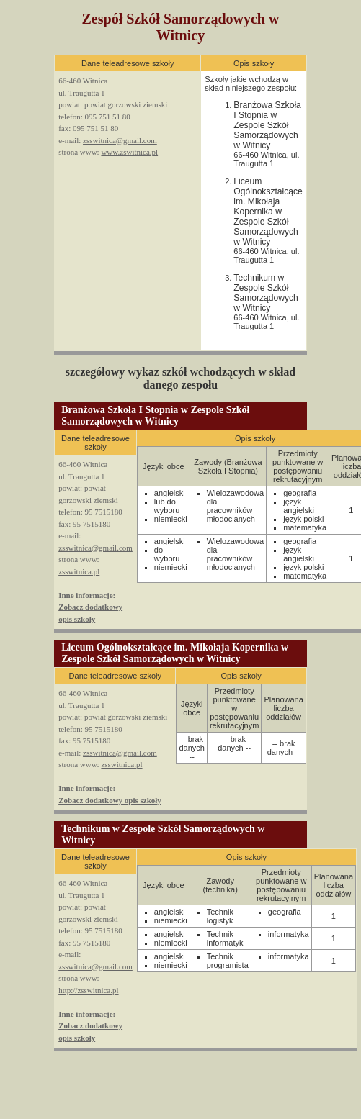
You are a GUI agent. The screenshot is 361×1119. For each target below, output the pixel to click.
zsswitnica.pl (78, 571)
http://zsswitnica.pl (88, 990)
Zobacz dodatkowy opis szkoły (109, 800)
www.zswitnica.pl (129, 152)
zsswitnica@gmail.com (120, 140)
